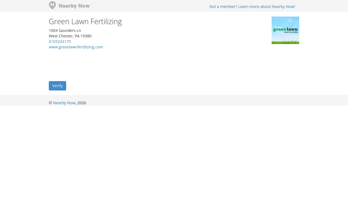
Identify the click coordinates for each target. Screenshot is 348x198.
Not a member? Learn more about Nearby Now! (252, 6)
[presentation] (91, 65)
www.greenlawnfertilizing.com (76, 47)
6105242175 (60, 41)
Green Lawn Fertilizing (85, 21)
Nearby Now (64, 102)
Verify (57, 85)
